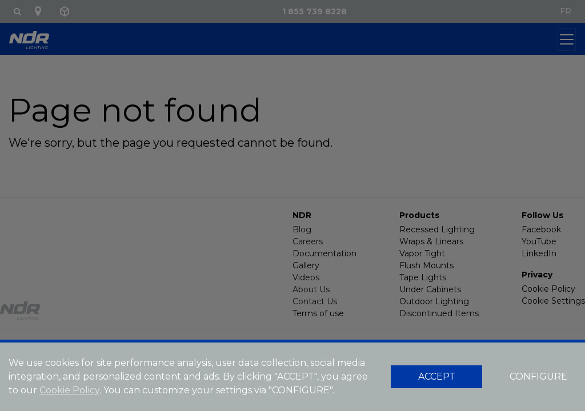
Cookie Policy (69, 390)
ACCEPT (436, 376)
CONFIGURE (538, 376)
